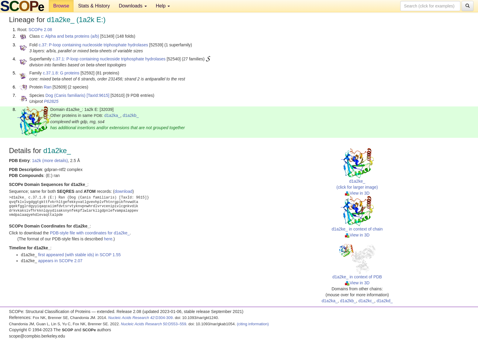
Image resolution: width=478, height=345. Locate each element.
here (108, 238)
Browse (61, 5)
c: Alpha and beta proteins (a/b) (70, 36)
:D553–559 (153, 324)
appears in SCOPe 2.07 (60, 260)
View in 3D (357, 193)
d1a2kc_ (366, 300)
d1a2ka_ (112, 115)
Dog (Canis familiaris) (65, 95)
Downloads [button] (133, 5)
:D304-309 (140, 317)
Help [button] (163, 5)
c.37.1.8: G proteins (61, 73)
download (124, 191)
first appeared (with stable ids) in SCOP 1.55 (79, 254)
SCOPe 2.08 (40, 29)
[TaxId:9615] (97, 95)
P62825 (51, 101)
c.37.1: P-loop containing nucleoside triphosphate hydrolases (109, 59)
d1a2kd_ (385, 300)
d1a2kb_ (131, 115)
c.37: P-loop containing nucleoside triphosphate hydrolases (93, 44)
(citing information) (253, 324)
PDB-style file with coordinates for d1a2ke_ (90, 232)
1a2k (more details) (50, 160)
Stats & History (94, 5)
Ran (47, 87)
